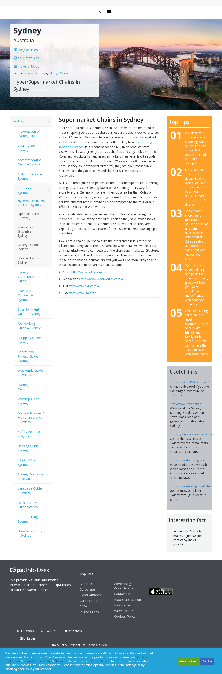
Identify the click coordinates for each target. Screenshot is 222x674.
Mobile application (127, 599)
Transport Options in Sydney (25, 295)
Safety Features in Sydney (30, 433)
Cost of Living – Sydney (29, 518)
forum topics (26, 58)
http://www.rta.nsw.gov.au (188, 460)
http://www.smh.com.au (186, 404)
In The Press (89, 612)
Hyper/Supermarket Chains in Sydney (31, 203)
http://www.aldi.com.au (85, 286)
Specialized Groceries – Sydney (26, 231)
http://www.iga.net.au (83, 293)
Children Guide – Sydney (30, 176)
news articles (26, 66)
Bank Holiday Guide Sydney (28, 504)
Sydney (118, 128)
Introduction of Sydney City (29, 133)
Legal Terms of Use (37, 661)
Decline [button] (207, 661)
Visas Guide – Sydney (28, 147)
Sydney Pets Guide (27, 387)
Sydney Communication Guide (29, 276)
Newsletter (122, 605)
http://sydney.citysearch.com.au (192, 434)
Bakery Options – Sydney (30, 247)
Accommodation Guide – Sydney (30, 162)
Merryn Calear (59, 73)
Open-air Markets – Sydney (30, 216)
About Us (86, 583)
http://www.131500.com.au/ (189, 382)
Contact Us (122, 594)
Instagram (73, 631)
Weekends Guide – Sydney (30, 372)
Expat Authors (90, 595)
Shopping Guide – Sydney (30, 339)
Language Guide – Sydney (30, 490)
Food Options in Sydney (29, 190)
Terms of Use (77, 645)
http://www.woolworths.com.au (103, 279)
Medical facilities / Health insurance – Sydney (31, 417)
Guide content (90, 600)
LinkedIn (27, 638)
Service (60, 661)
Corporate (87, 589)
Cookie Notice (100, 661)
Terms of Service (97, 645)
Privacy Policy (59, 645)
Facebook (28, 630)
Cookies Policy (124, 616)
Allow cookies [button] (187, 661)
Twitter (50, 630)
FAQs (84, 606)
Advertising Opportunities (124, 585)
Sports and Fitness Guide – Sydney (29, 356)
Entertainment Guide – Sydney (29, 311)
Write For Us (123, 611)
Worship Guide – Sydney (30, 401)
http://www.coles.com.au (88, 272)
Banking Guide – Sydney (29, 448)
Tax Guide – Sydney (26, 462)
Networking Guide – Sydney (29, 325)
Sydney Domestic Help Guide (31, 476)
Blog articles (25, 49)
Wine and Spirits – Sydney (30, 260)
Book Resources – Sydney (30, 533)
